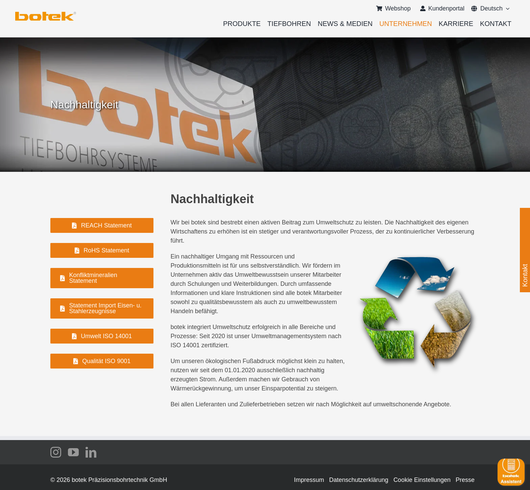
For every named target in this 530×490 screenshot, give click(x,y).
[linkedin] (91, 452)
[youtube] (73, 452)
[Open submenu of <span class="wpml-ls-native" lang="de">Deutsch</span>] (506, 8)
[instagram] (55, 452)
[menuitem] (487, 8)
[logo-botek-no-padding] (45, 14)
